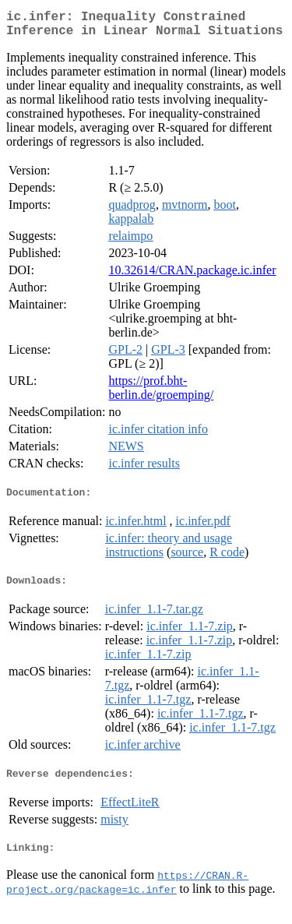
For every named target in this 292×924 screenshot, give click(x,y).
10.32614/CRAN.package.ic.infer (192, 276)
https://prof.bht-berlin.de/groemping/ (160, 393)
